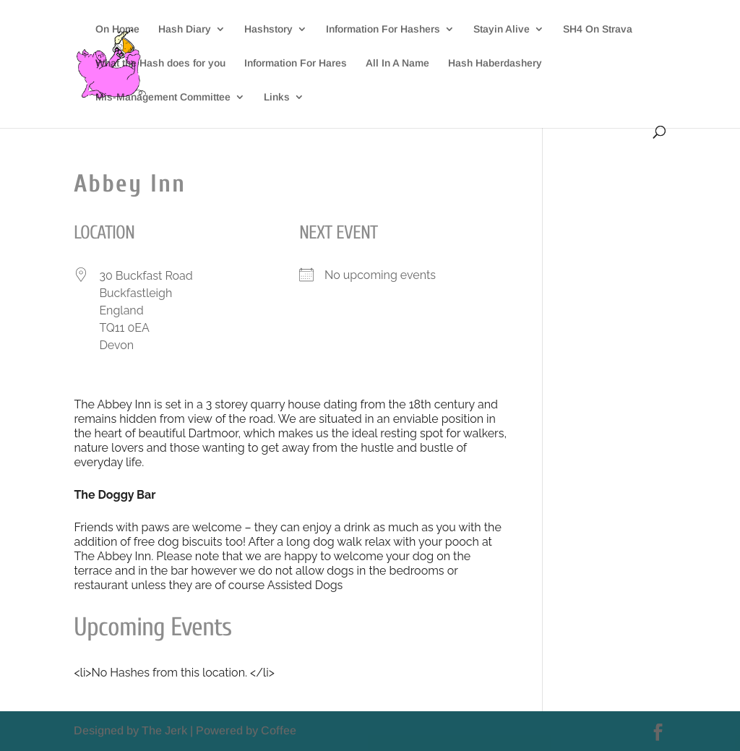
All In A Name (397, 63)
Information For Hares (295, 63)
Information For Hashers (383, 29)
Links (277, 97)
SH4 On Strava (597, 29)
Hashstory (268, 29)
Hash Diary (184, 29)
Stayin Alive (501, 29)
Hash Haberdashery (495, 63)
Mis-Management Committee (163, 97)
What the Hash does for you (160, 63)
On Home (117, 29)
